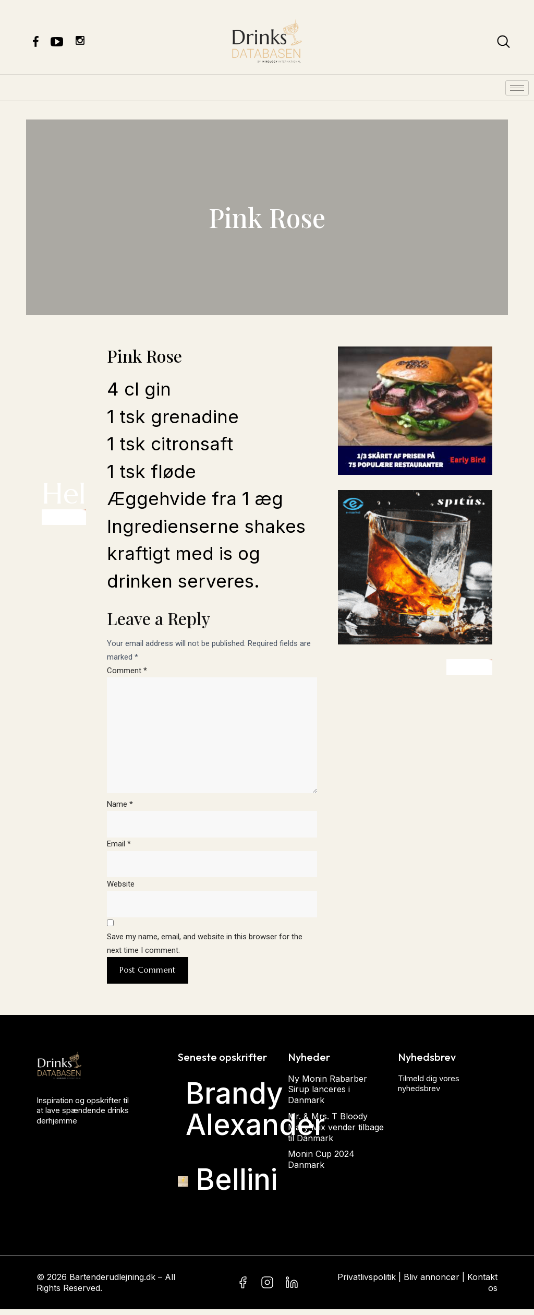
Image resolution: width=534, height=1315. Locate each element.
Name (120, 808)
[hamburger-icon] (517, 87)
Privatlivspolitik (366, 1283)
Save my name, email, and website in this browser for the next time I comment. (204, 949)
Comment (127, 670)
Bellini (236, 1185)
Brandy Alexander (255, 1115)
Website (121, 888)
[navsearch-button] (503, 44)
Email (119, 848)
